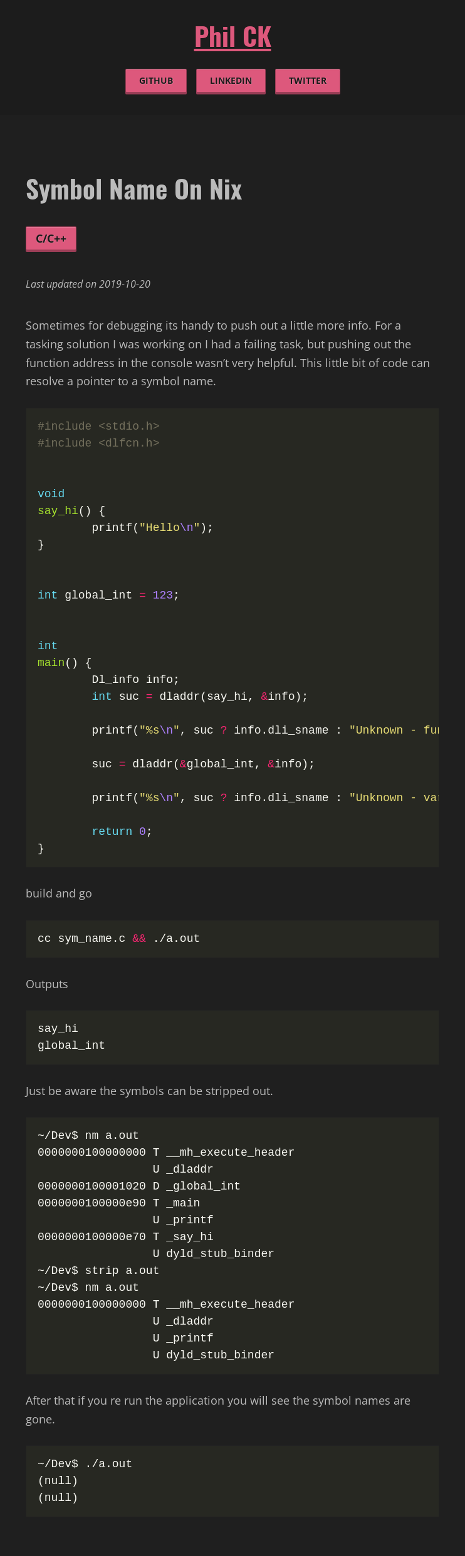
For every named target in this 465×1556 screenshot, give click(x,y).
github (156, 80)
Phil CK (232, 35)
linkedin (231, 80)
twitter (308, 80)
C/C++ (51, 238)
